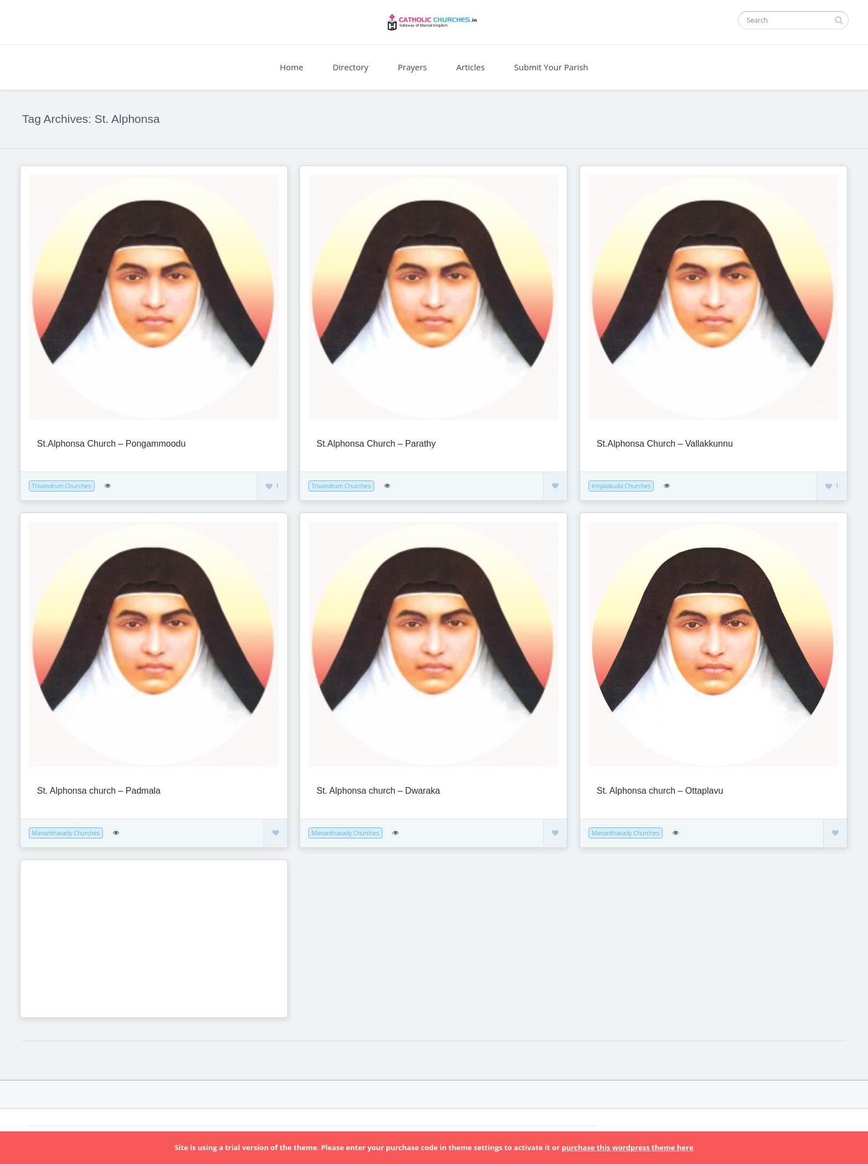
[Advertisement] (98, 937)
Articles (470, 67)
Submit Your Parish (551, 67)
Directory (350, 67)
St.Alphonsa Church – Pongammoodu (111, 443)
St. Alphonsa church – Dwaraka (378, 790)
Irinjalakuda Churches (621, 486)
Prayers (412, 67)
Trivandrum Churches (61, 486)
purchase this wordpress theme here (627, 1147)
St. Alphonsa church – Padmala (99, 790)
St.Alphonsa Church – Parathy (376, 443)
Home (291, 67)
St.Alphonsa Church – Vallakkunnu (665, 443)
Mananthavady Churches (66, 833)
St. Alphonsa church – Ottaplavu (660, 790)
